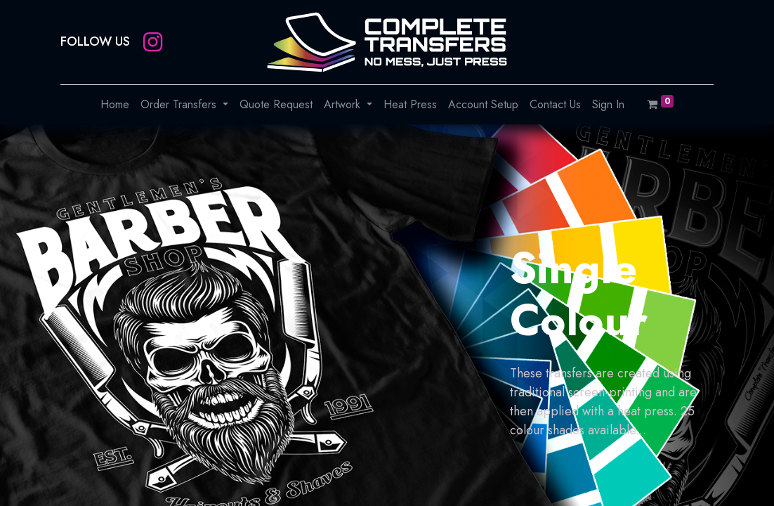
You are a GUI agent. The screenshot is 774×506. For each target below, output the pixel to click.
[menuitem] (115, 105)
